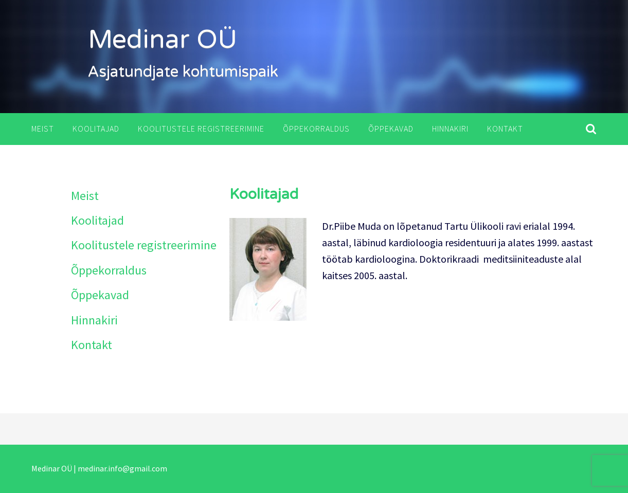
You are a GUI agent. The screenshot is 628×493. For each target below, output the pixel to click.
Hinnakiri (450, 128)
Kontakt (505, 128)
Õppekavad (391, 128)
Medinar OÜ (162, 39)
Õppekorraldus (316, 128)
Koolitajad (96, 128)
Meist (42, 128)
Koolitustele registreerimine (201, 128)
